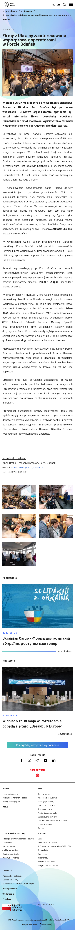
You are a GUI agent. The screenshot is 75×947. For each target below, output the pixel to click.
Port (40, 788)
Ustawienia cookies (46, 904)
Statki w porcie (44, 794)
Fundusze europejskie (47, 842)
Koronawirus (37, 769)
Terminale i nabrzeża (46, 805)
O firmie (41, 833)
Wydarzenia (8, 893)
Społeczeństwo (9, 846)
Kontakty (7, 870)
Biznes (5, 788)
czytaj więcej (65, 651)
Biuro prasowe (9, 888)
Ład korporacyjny (10, 850)
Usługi (5, 806)
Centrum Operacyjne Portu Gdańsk (52, 820)
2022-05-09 (9, 715)
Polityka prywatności (46, 861)
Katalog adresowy (10, 879)
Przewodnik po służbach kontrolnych (18, 883)
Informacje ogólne (10, 794)
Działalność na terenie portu (14, 798)
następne (8, 660)
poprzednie (9, 577)
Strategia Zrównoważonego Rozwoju (18, 838)
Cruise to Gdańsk (45, 824)
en (58, 4)
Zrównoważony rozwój (13, 833)
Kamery (41, 828)
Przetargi (7, 899)
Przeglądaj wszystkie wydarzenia (37, 745)
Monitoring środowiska (47, 813)
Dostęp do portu (45, 809)
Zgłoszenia (42, 854)
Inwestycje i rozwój (46, 801)
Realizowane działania (12, 854)
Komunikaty (43, 850)
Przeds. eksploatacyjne (12, 876)
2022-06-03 (9, 632)
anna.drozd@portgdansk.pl (27, 467)
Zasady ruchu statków (47, 817)
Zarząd (40, 838)
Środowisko (7, 842)
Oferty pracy (43, 858)
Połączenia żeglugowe (47, 798)
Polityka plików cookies (48, 865)
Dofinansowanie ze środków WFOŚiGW (54, 846)
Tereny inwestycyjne (11, 801)
